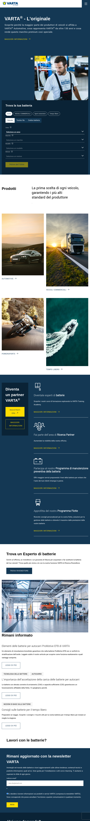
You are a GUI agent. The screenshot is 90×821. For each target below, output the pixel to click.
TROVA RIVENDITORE (19, 571)
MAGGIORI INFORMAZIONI (16, 39)
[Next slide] (43, 58)
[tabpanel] (45, 147)
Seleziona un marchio (14, 140)
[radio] (45, 795)
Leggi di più (11, 665)
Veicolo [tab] (10, 120)
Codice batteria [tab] (34, 120)
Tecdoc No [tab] (20, 120)
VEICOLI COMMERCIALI (22, 114)
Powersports (8, 354)
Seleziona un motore (14, 156)
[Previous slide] (37, 58)
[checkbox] (45, 795)
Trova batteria (16, 164)
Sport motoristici (40, 114)
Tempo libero (54, 114)
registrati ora (15, 412)
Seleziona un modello (14, 148)
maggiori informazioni (15, 424)
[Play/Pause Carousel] (32, 58)
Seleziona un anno (13, 132)
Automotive (7, 279)
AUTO (9, 114)
